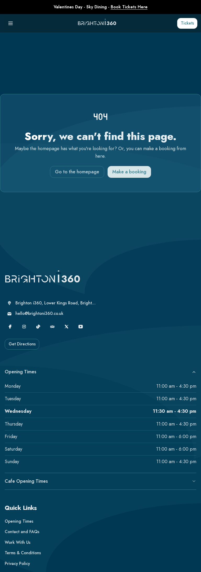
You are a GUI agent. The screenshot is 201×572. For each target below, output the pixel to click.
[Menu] (10, 23)
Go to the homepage (77, 171)
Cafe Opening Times (100, 486)
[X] (66, 331)
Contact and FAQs (22, 537)
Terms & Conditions (23, 558)
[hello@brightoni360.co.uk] (52, 319)
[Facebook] (10, 331)
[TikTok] (38, 331)
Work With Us (17, 547)
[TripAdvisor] (52, 331)
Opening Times (100, 376)
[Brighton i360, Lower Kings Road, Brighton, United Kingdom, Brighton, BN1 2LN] (52, 308)
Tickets (187, 23)
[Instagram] (24, 331)
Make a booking (129, 171)
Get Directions (22, 349)
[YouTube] (80, 331)
